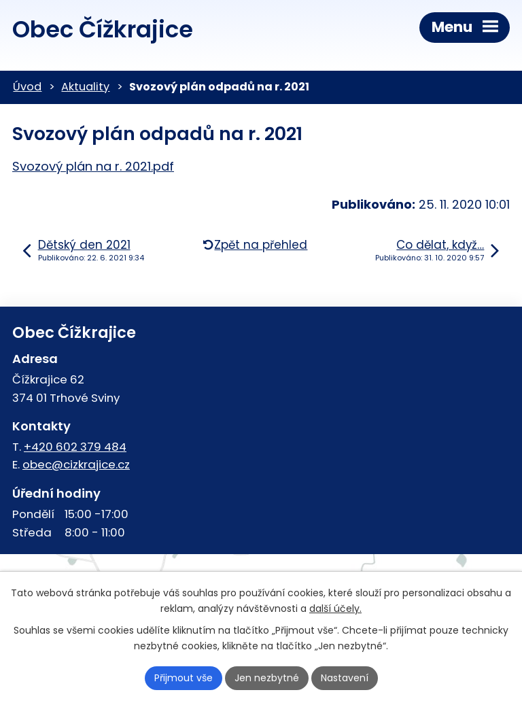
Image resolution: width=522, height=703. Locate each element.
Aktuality (85, 87)
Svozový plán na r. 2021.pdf (93, 166)
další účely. (335, 608)
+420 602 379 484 (75, 447)
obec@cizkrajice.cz (76, 464)
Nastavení (344, 678)
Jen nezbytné (266, 678)
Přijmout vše (183, 678)
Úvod (27, 87)
